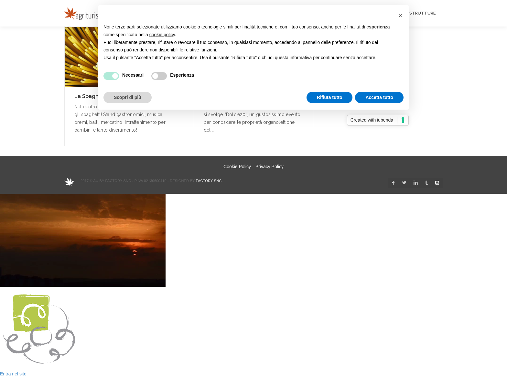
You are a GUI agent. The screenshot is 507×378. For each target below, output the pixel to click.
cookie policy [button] (162, 34)
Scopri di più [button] (127, 97)
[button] (400, 15)
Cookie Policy (237, 166)
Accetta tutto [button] (379, 97)
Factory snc (209, 181)
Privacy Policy (269, 166)
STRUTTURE (422, 13)
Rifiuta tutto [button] (329, 97)
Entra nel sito (13, 373)
